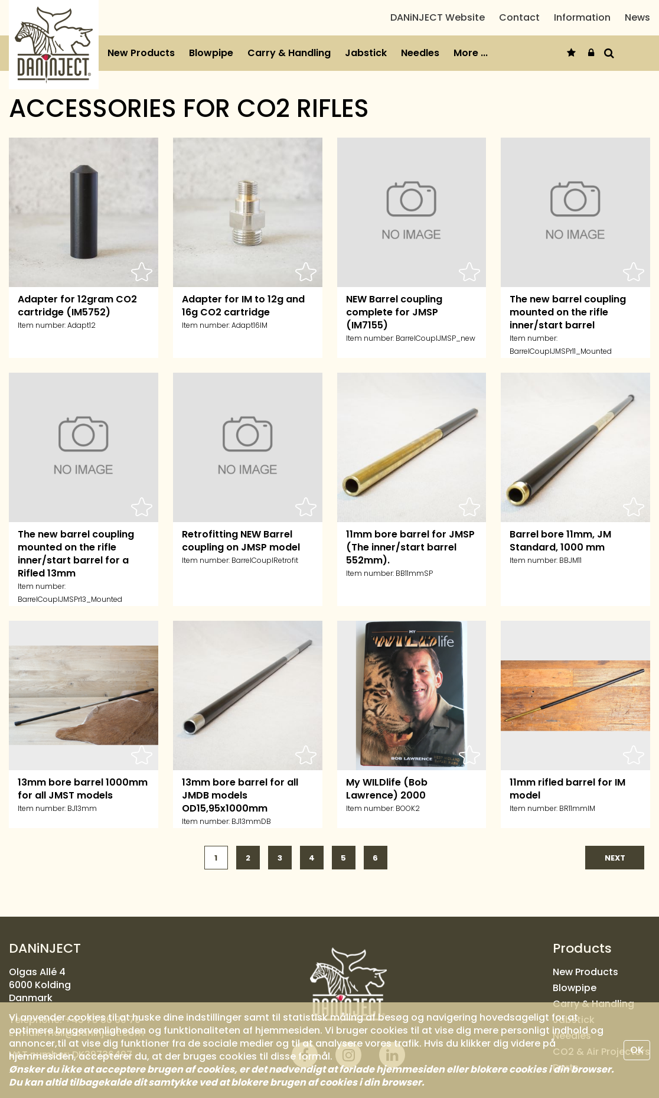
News (637, 27)
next (615, 875)
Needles (420, 71)
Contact (519, 27)
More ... (471, 71)
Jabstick (366, 71)
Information (582, 27)
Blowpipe (211, 71)
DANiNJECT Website (437, 27)
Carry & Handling (289, 71)
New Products (141, 71)
